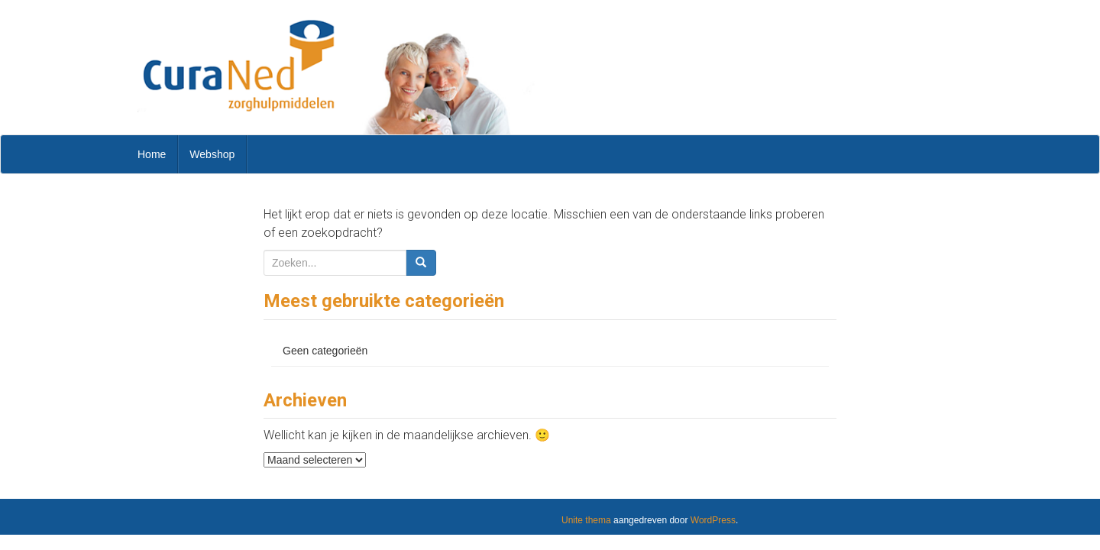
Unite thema (586, 520)
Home (152, 154)
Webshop (212, 154)
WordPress (713, 520)
